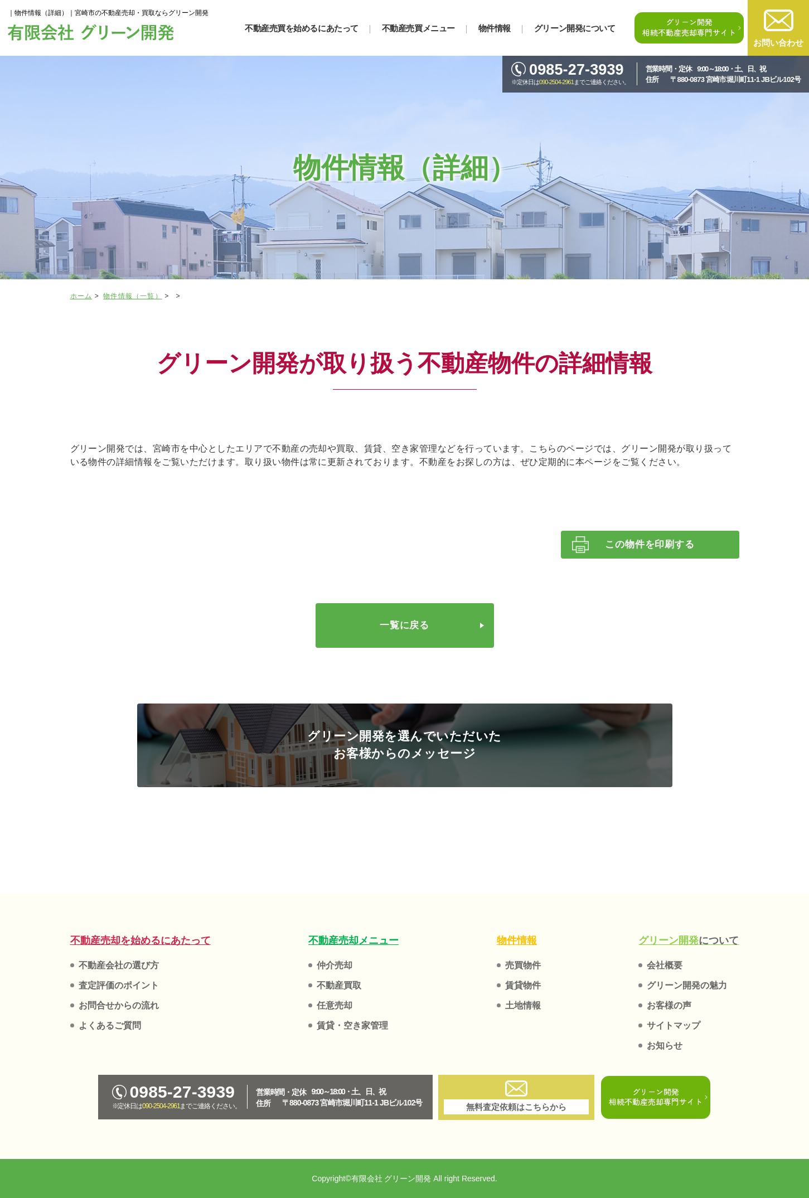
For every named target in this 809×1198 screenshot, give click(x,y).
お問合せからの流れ (119, 1005)
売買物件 (523, 965)
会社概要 (664, 965)
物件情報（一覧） (132, 296)
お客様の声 (669, 1005)
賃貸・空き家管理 (352, 1025)
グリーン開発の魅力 (687, 985)
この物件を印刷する (650, 544)
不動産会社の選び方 (119, 965)
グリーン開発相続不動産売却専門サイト (689, 26)
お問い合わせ (778, 28)
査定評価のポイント (119, 985)
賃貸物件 (523, 985)
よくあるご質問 (110, 1025)
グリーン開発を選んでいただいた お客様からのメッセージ (404, 744)
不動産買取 (339, 985)
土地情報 (523, 1005)
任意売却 (334, 1005)
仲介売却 (334, 965)
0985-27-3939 (567, 69)
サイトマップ (673, 1025)
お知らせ (664, 1045)
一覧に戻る (404, 625)
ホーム (81, 296)
